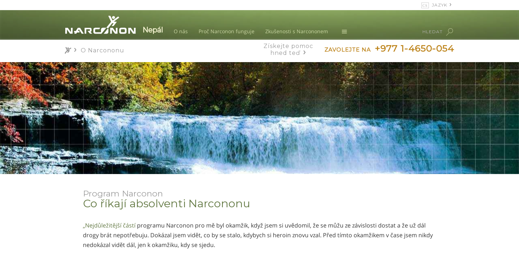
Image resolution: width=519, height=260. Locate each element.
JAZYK (439, 5)
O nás (181, 31)
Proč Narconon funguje (226, 31)
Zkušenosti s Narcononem (296, 31)
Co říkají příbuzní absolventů (119, 244)
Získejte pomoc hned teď (288, 49)
